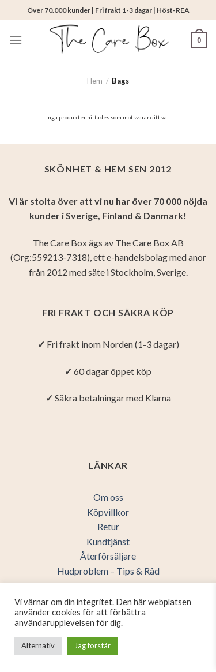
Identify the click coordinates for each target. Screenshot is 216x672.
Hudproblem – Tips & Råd (108, 570)
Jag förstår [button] (92, 645)
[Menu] (15, 40)
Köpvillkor (108, 511)
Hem (95, 80)
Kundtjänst (108, 541)
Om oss (108, 496)
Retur (108, 526)
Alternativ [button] (38, 645)
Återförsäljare (108, 555)
